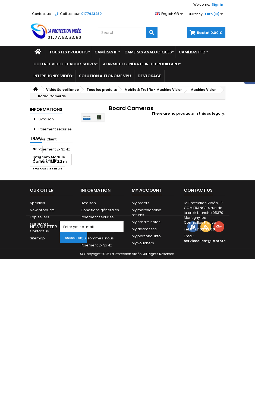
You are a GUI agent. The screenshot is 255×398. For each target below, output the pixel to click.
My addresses (144, 330)
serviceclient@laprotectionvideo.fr (217, 342)
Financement (92, 326)
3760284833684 (48, 221)
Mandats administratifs (101, 333)
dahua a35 (43, 213)
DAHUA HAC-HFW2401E (44, 264)
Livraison (46, 119)
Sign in (217, 4)
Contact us (41, 13)
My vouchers (143, 345)
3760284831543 (47, 204)
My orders (140, 304)
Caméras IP (106, 52)
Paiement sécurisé (55, 129)
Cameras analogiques (148, 52)
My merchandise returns (146, 314)
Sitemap (37, 340)
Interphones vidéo (52, 76)
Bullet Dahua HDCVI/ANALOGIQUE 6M (51, 242)
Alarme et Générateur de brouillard (141, 64)
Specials (37, 304)
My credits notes (146, 323)
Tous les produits (68, 52)
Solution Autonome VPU (105, 76)
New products (42, 311)
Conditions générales (100, 311)
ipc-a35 (40, 254)
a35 (36, 184)
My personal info (146, 338)
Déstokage (149, 76)
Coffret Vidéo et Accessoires (64, 64)
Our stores (47, 159)
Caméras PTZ (192, 52)
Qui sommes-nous (97, 340)
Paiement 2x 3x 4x (54, 149)
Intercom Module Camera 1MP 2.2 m (50, 194)
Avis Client (47, 139)
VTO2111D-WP (45, 229)
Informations (46, 109)
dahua (60, 254)
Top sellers (39, 319)
